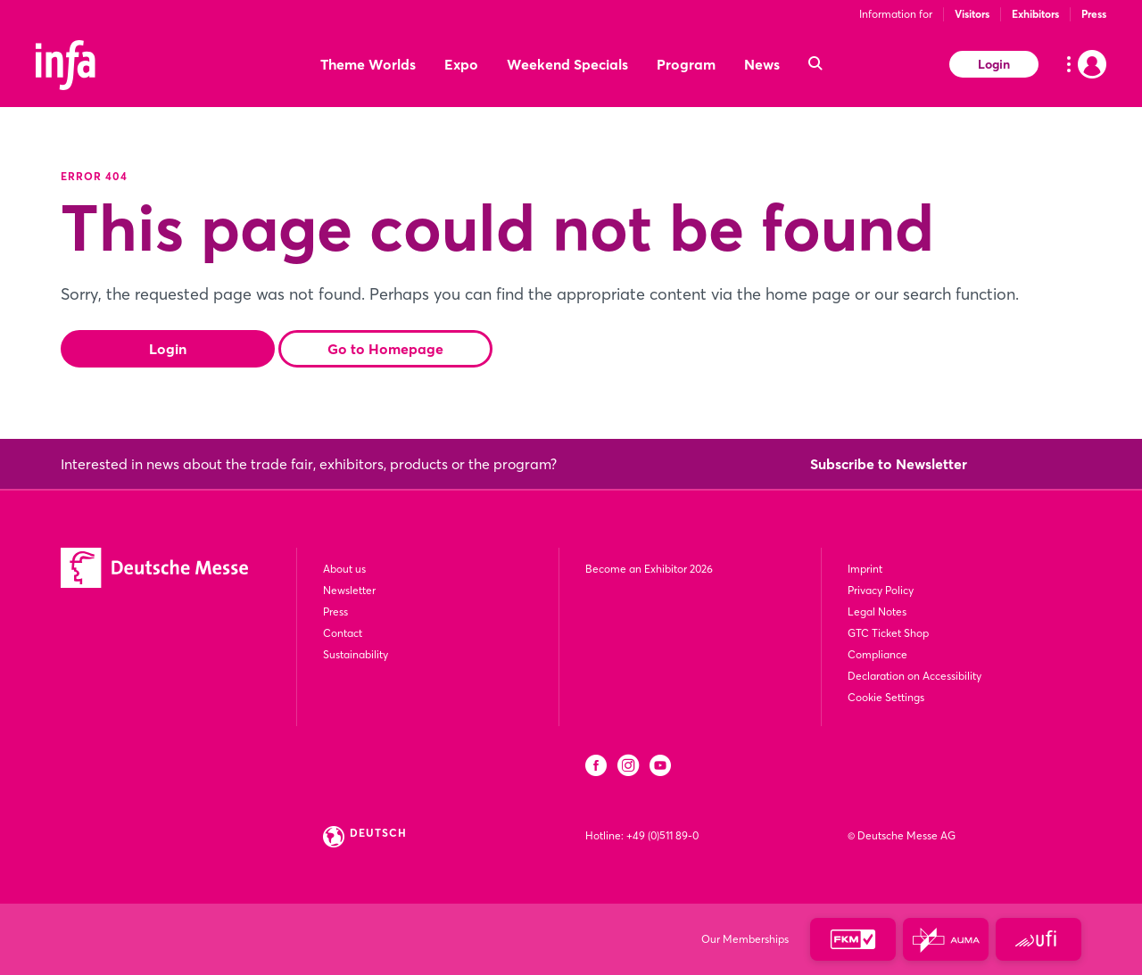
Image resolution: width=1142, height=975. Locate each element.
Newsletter (349, 590)
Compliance (877, 654)
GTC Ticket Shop (888, 633)
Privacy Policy (881, 590)
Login (994, 64)
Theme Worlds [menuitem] (368, 64)
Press (1093, 14)
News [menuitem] (762, 64)
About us (344, 568)
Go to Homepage (385, 349)
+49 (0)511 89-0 (662, 835)
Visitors (972, 14)
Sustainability (355, 654)
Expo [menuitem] (461, 64)
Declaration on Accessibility (914, 675)
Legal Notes (877, 611)
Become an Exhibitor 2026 (649, 568)
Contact (342, 633)
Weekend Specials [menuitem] (567, 64)
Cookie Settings (886, 697)
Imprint (865, 568)
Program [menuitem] (686, 64)
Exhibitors (1035, 14)
